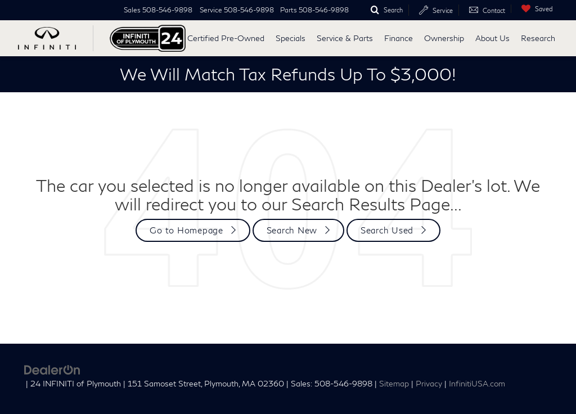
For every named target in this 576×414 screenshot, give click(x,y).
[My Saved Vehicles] (534, 8)
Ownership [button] (444, 38)
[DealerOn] (52, 368)
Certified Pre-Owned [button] (225, 38)
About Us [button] (492, 38)
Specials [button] (290, 38)
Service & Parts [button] (345, 38)
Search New (292, 230)
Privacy (429, 383)
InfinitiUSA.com (477, 383)
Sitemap (394, 383)
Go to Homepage (186, 230)
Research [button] (538, 38)
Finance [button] (398, 38)
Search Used (387, 230)
